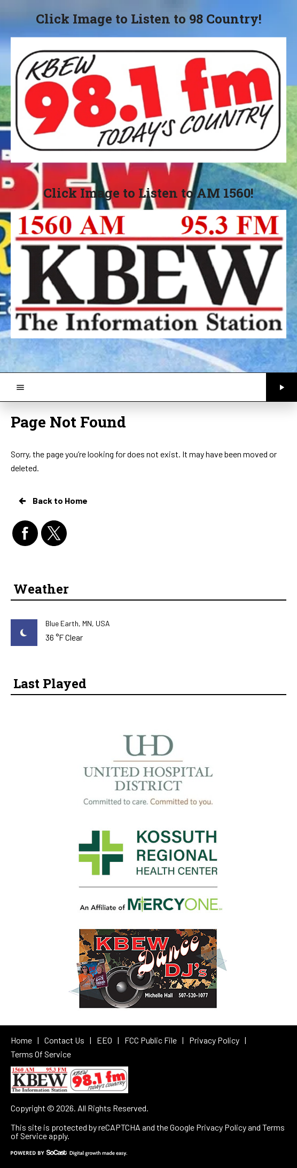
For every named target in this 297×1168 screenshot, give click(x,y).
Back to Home (52, 500)
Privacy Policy (221, 1127)
